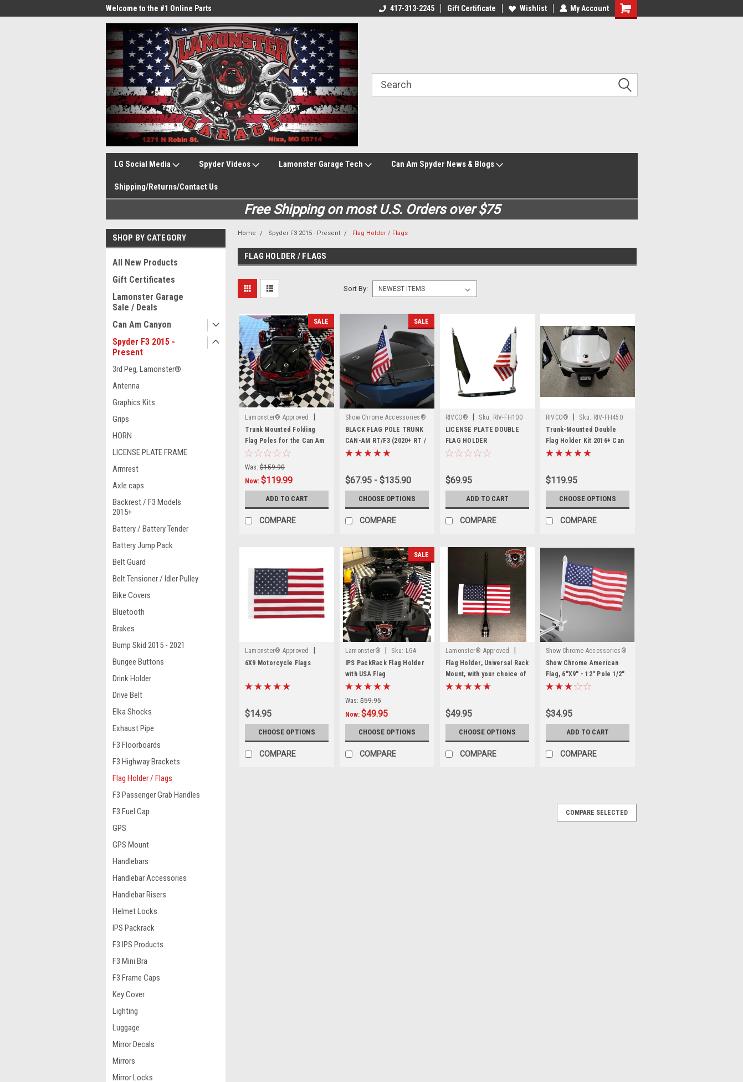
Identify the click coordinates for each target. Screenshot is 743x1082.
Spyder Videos (229, 164)
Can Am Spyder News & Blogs (447, 164)
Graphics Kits (133, 402)
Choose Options (387, 498)
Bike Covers (131, 595)
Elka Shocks (132, 712)
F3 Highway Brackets (146, 762)
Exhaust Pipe (133, 728)
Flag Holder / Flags (142, 778)
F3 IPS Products (137, 945)
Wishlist (527, 8)
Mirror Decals (133, 1044)
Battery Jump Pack (142, 545)
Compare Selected (597, 812)
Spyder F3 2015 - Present (143, 347)
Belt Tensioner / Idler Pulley (155, 579)
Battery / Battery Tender (150, 529)
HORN (122, 436)
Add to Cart (287, 498)
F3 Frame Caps (136, 978)
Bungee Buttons (138, 662)
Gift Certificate (471, 8)
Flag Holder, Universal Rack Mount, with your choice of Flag (487, 674)
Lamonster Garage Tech (325, 164)
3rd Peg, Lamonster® (146, 369)
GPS (119, 828)
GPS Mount (130, 845)
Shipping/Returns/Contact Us (166, 187)
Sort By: (356, 288)
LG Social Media (147, 164)
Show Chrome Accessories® (385, 417)
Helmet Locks (134, 911)
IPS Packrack (133, 928)
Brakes (123, 629)
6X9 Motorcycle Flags (278, 663)
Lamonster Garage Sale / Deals (147, 302)
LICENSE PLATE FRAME (149, 452)
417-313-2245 (406, 8)
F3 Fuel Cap (131, 811)
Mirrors (123, 1061)
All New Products (145, 262)
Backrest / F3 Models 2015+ (146, 507)
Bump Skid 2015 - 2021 (148, 645)
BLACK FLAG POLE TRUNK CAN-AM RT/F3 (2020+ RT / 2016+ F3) (385, 441)
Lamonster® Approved (277, 417)
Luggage (126, 1028)
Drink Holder (131, 678)
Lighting (125, 1011)
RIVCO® (457, 417)
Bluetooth (128, 612)
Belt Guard (129, 562)
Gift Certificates (143, 279)
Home (247, 233)
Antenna (126, 386)
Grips (120, 419)
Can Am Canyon (141, 324)
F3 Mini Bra (129, 961)
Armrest (125, 469)
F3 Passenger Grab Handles (156, 795)
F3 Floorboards (136, 745)
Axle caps (128, 486)
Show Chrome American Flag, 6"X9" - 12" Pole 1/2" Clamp (585, 674)
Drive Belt (127, 695)
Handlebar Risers (139, 895)
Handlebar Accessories (149, 878)
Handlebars (130, 861)
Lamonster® (363, 651)
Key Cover (128, 994)
